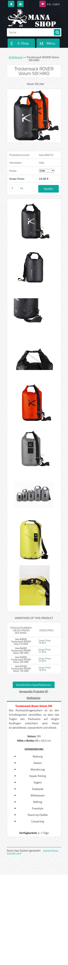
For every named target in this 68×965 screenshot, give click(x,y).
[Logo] (32, 18)
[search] (57, 32)
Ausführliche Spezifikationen (33, 685)
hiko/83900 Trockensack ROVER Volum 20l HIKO (21, 659)
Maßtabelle (33, 698)
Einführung (15, 57)
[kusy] (13, 188)
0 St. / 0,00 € (53, 4)
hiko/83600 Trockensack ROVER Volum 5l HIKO (21, 641)
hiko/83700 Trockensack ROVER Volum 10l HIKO (21, 668)
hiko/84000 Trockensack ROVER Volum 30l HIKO (21, 650)
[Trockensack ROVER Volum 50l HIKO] (34, 223)
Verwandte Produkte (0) (33, 691)
